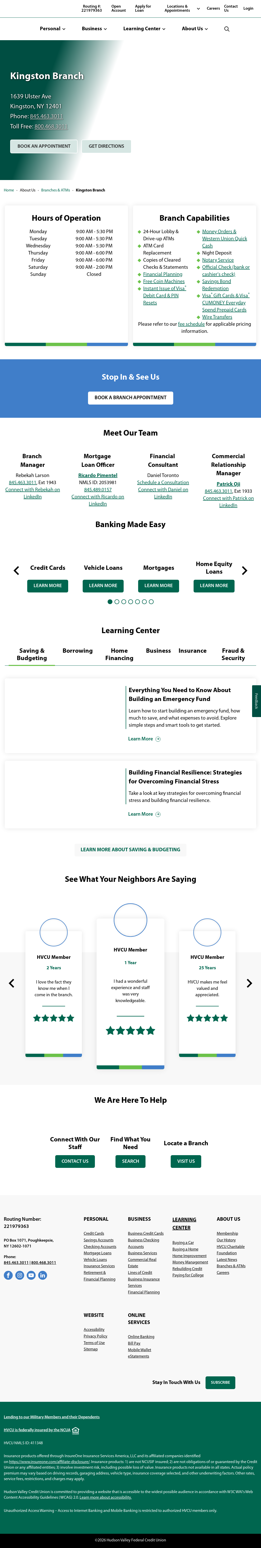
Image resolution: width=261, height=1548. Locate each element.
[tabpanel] (47, 566)
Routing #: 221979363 (91, 9)
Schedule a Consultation (163, 482)
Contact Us (231, 9)
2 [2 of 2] (116, 601)
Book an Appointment (45, 148)
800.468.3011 (52, 126)
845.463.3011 (48, 116)
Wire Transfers (217, 317)
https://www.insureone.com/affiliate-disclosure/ (49, 1462)
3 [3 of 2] (123, 601)
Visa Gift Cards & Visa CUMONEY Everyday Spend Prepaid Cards (226, 303)
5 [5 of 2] (137, 601)
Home (9, 190)
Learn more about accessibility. (106, 1498)
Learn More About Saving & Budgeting (130, 849)
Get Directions (112, 148)
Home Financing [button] (119, 654)
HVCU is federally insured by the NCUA (37, 1430)
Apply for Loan (143, 9)
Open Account (118, 9)
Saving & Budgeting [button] (32, 654)
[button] (52, 29)
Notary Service (218, 260)
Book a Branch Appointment (131, 397)
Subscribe (223, 1384)
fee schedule (191, 324)
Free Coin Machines (164, 281)
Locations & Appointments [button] (177, 9)
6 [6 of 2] (144, 601)
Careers (213, 9)
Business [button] (158, 651)
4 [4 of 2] (130, 601)
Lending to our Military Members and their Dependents (52, 1417)
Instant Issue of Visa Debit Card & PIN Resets (164, 296)
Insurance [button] (193, 651)
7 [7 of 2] (151, 601)
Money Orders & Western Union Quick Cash (224, 239)
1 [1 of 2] (110, 601)
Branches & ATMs (55, 190)
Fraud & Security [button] (233, 654)
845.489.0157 (98, 489)
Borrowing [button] (78, 651)
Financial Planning (162, 274)
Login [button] (248, 9)
